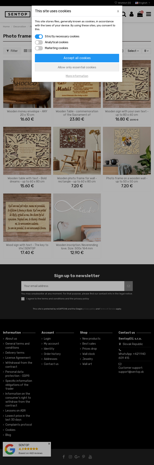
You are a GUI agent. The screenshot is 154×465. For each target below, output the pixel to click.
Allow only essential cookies (77, 67)
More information (77, 76)
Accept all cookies (77, 58)
